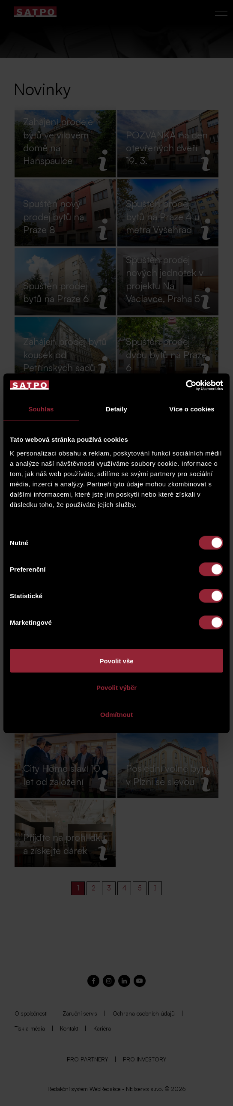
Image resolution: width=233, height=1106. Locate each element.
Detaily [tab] (116, 409)
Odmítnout (116, 714)
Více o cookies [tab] (192, 409)
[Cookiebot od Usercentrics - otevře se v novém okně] (185, 385)
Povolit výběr (116, 687)
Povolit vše (116, 660)
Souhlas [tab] (41, 409)
